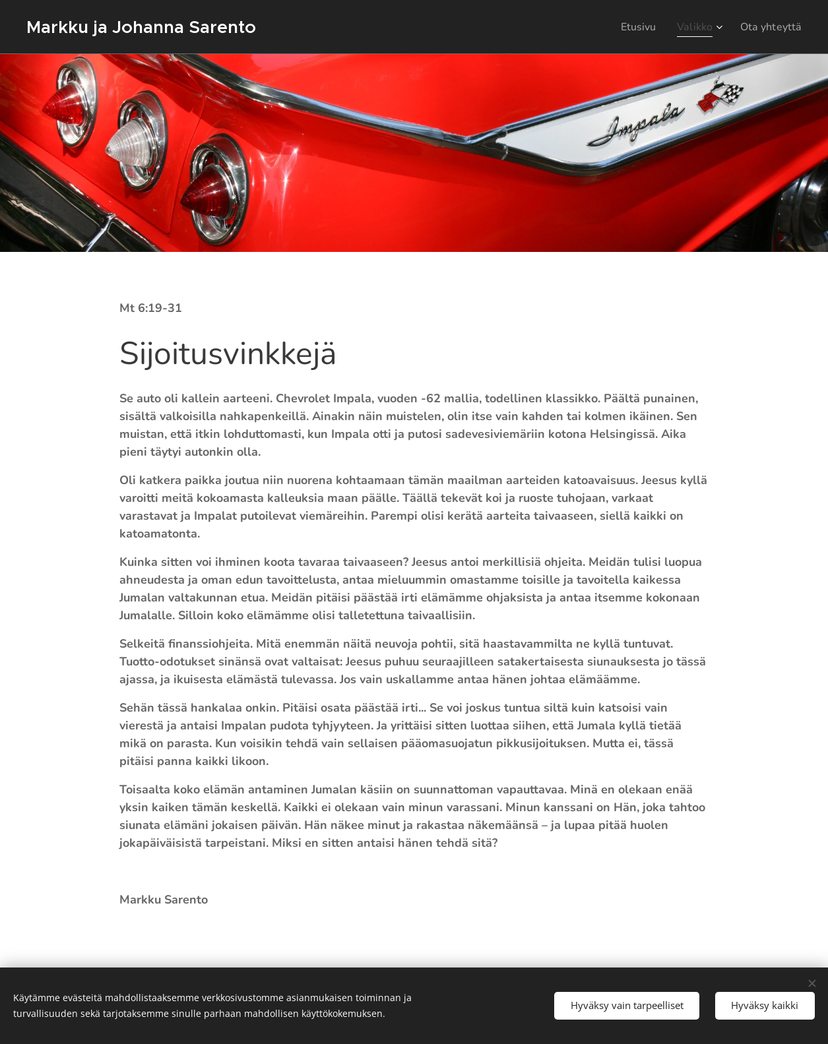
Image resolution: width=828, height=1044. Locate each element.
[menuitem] (631, 27)
